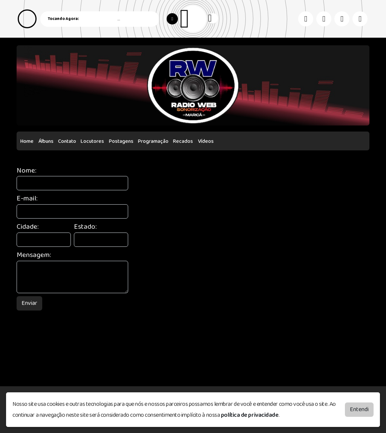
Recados (183, 141)
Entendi (359, 409)
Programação (153, 141)
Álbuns (46, 141)
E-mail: (27, 198)
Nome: (26, 170)
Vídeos (206, 141)
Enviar (29, 303)
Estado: (85, 227)
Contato (67, 141)
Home (27, 141)
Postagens (121, 141)
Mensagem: (34, 255)
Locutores (92, 141)
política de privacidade (250, 415)
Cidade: (27, 227)
